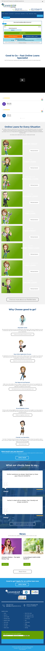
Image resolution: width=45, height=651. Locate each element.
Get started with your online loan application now (23, 389)
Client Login (6, 17)
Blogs (35, 13)
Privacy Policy (27, 625)
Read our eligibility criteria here (23, 415)
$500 (5, 26)
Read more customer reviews (23, 524)
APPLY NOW (22, 33)
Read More (22, 571)
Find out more (34, 150)
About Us (6, 13)
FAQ (27, 13)
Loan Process (17, 13)
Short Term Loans (28, 613)
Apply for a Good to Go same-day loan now (22, 360)
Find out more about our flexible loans (22, 299)
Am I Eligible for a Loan (29, 616)
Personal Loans (7, 618)
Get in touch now (22, 444)
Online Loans (6, 627)
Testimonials (31, 13)
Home (3, 13)
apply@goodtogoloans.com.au (21, 10)
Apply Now (40, 15)
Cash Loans (6, 622)
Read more (5, 564)
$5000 (39, 26)
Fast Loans (6, 624)
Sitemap (26, 627)
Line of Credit (6, 616)
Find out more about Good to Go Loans (22, 334)
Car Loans (6, 625)
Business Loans (7, 620)
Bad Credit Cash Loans (29, 615)
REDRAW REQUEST (13, 36)
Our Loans (11, 13)
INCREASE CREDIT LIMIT (32, 36)
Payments (23, 13)
